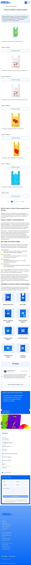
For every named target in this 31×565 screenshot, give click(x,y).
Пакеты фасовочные (6, 540)
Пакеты (3, 520)
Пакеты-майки (5, 527)
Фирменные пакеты (5, 549)
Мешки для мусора (5, 546)
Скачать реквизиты (7, 472)
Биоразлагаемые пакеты (6, 533)
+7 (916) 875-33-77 (7, 443)
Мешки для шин (5, 544)
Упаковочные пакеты (6, 547)
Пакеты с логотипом (6, 526)
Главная (3, 6)
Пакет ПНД (4, 521)
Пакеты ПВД (4, 523)
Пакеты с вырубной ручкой (7, 532)
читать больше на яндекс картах (15, 384)
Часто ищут (4, 529)
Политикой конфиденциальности (10, 501)
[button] (29, 376)
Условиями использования (22, 500)
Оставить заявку (15, 50)
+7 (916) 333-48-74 (11, 556)
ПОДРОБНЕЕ (6, 411)
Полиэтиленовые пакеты (6, 524)
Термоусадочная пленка (6, 538)
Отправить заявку (15, 496)
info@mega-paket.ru (6, 559)
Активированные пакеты (6, 535)
